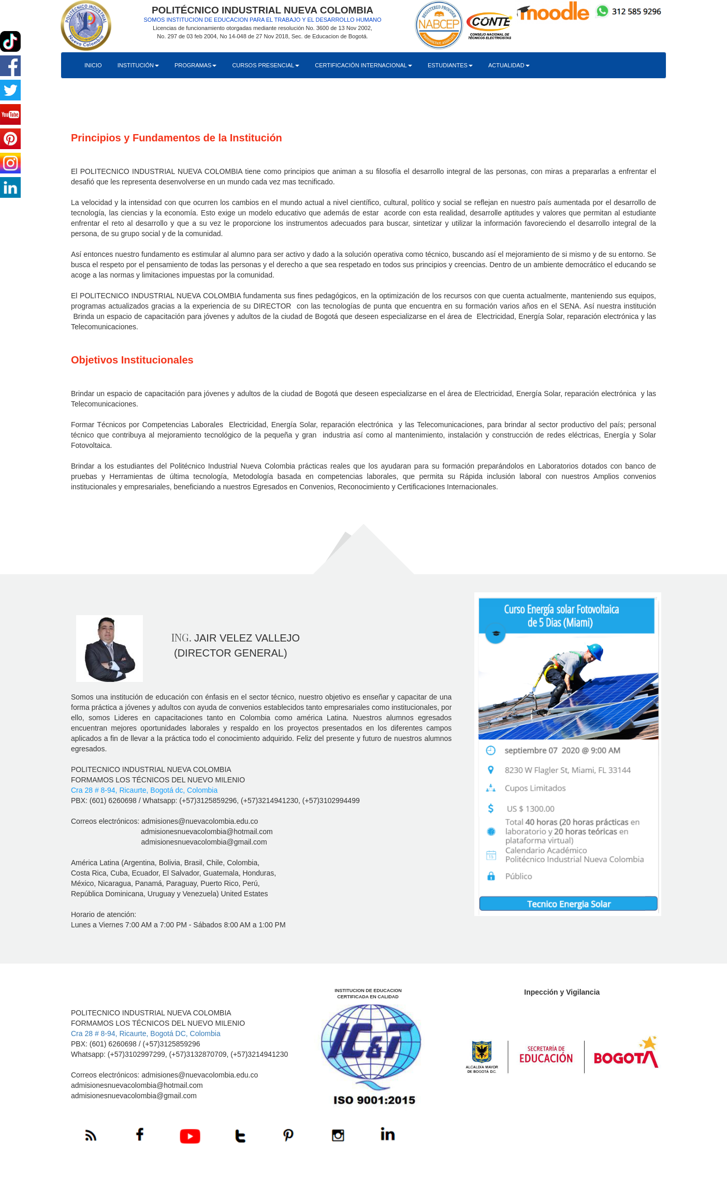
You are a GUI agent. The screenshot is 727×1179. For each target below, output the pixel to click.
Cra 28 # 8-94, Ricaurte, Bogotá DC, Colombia (146, 1033)
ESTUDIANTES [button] (450, 65)
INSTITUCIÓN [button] (138, 65)
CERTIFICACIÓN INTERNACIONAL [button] (363, 65)
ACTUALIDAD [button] (509, 65)
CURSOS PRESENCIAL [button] (265, 65)
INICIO (93, 65)
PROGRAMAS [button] (196, 65)
